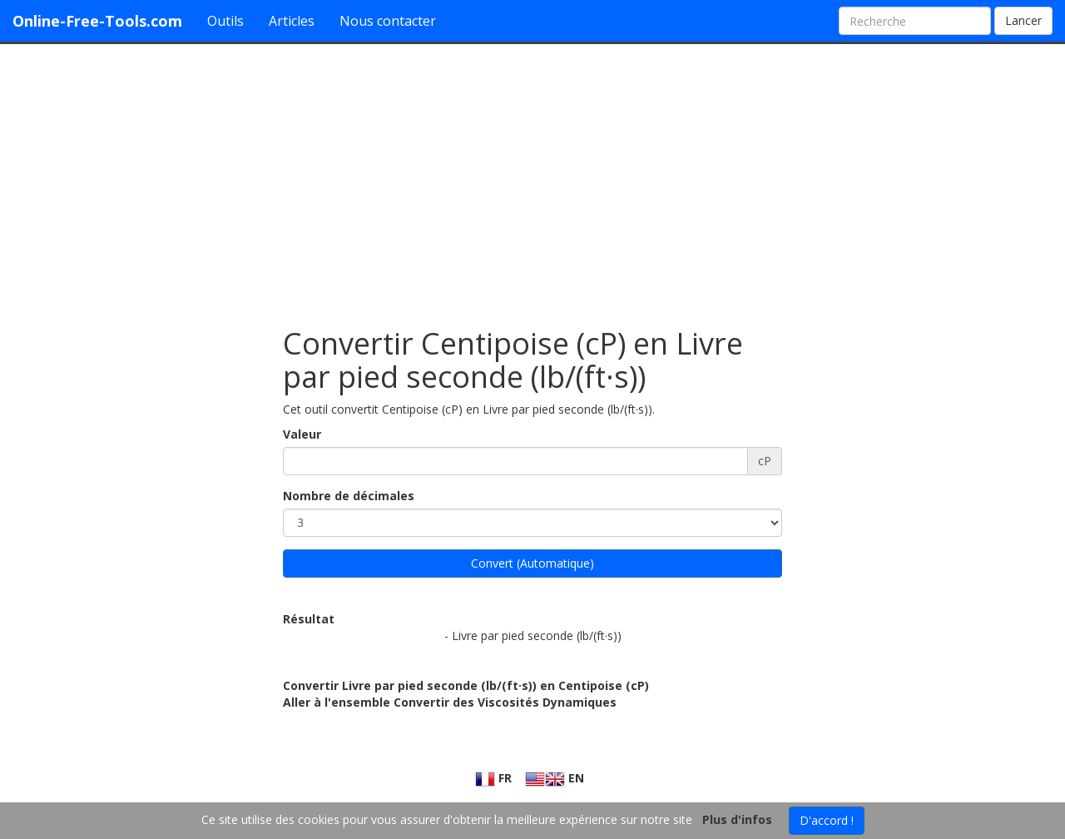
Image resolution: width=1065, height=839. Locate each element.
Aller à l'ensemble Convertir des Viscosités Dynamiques (450, 702)
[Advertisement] (532, 177)
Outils (225, 21)
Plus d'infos (737, 819)
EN (554, 778)
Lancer (1023, 20)
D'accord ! (827, 820)
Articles (292, 21)
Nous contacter (387, 21)
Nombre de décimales (348, 496)
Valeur (302, 434)
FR (493, 778)
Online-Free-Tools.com (97, 21)
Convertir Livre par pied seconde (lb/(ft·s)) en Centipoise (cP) (466, 685)
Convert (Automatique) (532, 563)
